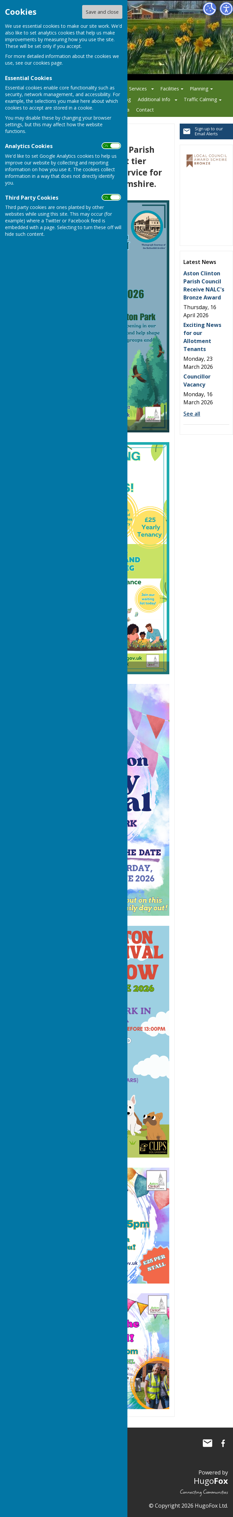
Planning (199, 88)
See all (191, 413)
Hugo (211, 1480)
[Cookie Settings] (209, 8)
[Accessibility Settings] (226, 8)
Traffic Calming (200, 99)
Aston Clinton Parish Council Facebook (223, 1443)
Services (138, 88)
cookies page (47, 63)
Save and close (102, 12)
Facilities (169, 88)
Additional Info (154, 99)
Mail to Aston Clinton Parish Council (207, 1443)
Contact (145, 110)
